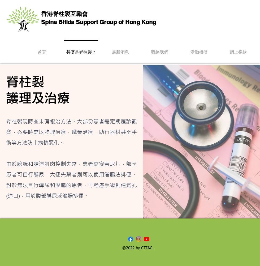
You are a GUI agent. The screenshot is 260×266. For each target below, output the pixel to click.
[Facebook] (130, 239)
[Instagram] (138, 239)
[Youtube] (146, 239)
